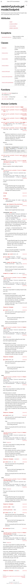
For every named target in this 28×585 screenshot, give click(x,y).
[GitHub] (14, 580)
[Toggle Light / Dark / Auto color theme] (25, 1)
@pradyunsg (17, 583)
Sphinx (11, 583)
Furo (21, 583)
